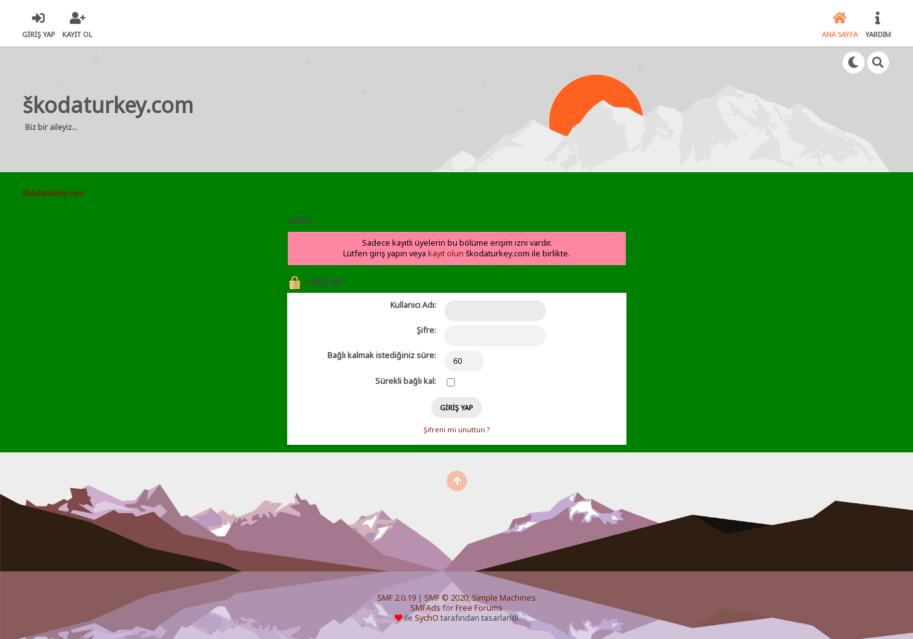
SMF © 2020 (446, 598)
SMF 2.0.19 (396, 598)
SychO (427, 618)
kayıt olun (446, 253)
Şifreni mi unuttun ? (456, 429)
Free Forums (479, 608)
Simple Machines (504, 598)
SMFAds (425, 608)
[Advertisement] (440, 109)
